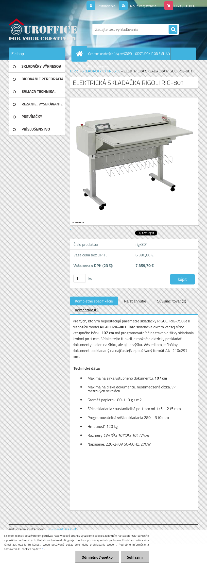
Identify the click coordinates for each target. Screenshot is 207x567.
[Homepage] (80, 54)
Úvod (74, 71)
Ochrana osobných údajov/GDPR (110, 53)
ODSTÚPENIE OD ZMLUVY (152, 53)
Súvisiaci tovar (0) (171, 301)
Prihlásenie (107, 6)
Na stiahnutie (135, 301)
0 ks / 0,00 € (184, 6)
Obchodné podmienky (93, 66)
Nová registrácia (142, 6)
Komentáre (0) (86, 310)
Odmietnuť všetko (97, 557)
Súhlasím (135, 557)
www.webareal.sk (62, 529)
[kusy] (79, 278)
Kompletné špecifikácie (94, 301)
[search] (173, 29)
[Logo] (43, 29)
